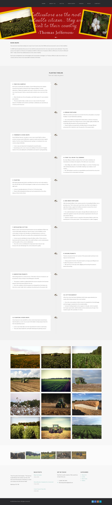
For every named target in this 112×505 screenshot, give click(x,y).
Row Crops (71, 3)
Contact (97, 3)
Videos (81, 3)
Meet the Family (38, 475)
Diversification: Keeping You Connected (43, 482)
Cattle (62, 3)
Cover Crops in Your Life (40, 489)
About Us (52, 3)
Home (43, 3)
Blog (89, 3)
